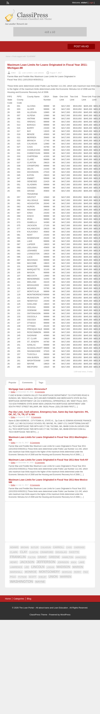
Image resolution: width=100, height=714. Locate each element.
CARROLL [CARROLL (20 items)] (58, 547)
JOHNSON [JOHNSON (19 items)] (63, 562)
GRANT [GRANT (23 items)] (42, 557)
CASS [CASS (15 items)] (69, 547)
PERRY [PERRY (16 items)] (77, 572)
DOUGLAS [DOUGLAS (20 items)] (61, 552)
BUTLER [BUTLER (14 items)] (34, 547)
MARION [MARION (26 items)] (78, 567)
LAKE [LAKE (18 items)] (81, 562)
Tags (41, 382)
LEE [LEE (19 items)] (27, 567)
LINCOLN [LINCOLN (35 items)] (37, 566)
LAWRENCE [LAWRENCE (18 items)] (16, 567)
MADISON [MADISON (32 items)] (63, 566)
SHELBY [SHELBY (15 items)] (42, 577)
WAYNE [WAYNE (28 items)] (40, 581)
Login (91, 3)
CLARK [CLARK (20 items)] (14, 552)
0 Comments (40, 392)
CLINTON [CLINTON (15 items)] (33, 552)
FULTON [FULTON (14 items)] (31, 557)
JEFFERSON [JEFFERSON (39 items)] (46, 562)
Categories (18, 598)
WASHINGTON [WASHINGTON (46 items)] (21, 581)
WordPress (65, 614)
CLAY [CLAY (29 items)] (23, 552)
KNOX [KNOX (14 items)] (73, 562)
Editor (13, 73)
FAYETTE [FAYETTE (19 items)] (74, 552)
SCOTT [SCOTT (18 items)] (32, 577)
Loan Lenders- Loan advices (33, 73)
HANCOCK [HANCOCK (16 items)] (81, 557)
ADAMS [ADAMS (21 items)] (14, 547)
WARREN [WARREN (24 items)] (65, 576)
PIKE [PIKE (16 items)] (85, 572)
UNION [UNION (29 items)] (53, 576)
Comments (27, 382)
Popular (12, 382)
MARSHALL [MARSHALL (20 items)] (16, 572)
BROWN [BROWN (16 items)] (25, 547)
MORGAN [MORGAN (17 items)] (67, 572)
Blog (29, 598)
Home (8, 56)
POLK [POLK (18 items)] (13, 577)
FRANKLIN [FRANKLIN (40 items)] (18, 557)
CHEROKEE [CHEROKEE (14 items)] (79, 547)
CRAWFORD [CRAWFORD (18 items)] (46, 552)
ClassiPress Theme (38, 614)
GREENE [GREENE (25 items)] (54, 557)
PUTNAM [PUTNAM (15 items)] (22, 577)
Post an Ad (81, 46)
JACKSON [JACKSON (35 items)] (27, 562)
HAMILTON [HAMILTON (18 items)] (67, 557)
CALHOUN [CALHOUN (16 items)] (46, 547)
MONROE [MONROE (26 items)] (31, 571)
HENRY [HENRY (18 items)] (14, 562)
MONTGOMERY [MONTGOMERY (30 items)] (49, 571)
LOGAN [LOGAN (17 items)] (50, 567)
